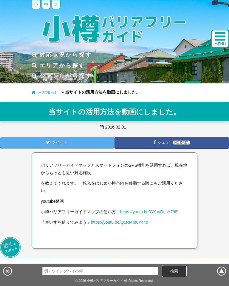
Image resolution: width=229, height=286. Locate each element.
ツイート (57, 142)
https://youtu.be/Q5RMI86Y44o (119, 222)
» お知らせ (48, 92)
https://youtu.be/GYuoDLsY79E (149, 211)
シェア (172, 142)
